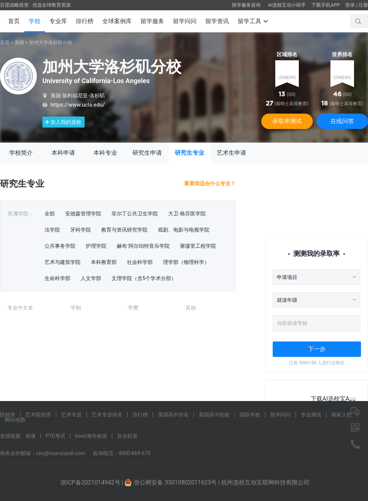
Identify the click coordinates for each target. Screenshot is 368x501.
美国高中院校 (214, 414)
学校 (34, 21)
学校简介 (21, 152)
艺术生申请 (231, 152)
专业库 (58, 21)
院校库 (7, 414)
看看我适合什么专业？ (210, 183)
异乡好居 (127, 436)
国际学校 (250, 414)
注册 (363, 5)
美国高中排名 (173, 414)
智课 (30, 436)
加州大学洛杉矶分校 (50, 42)
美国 (19, 42)
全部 (50, 213)
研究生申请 (147, 152)
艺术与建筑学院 (63, 262)
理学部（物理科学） (186, 262)
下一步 (317, 349)
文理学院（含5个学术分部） (144, 278)
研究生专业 (189, 152)
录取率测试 (287, 121)
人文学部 (91, 278)
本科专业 (105, 152)
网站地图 (15, 419)
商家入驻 (341, 414)
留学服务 (152, 21)
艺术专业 (71, 414)
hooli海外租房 (91, 436)
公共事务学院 (60, 246)
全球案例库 (117, 21)
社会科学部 (140, 262)
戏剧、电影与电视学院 (183, 230)
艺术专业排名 (107, 414)
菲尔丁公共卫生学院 (135, 213)
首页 (14, 21)
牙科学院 (80, 230)
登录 (350, 5)
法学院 (52, 230)
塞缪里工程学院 (198, 246)
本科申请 (63, 152)
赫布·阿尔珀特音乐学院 (143, 246)
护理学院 (96, 246)
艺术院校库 (38, 414)
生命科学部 (57, 278)
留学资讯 (217, 21)
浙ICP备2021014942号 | (92, 482)
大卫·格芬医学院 (187, 213)
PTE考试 (55, 436)
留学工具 (253, 21)
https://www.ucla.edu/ (77, 104)
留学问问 (185, 21)
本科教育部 (104, 262)
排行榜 (84, 21)
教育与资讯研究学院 (124, 230)
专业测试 (311, 414)
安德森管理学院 (83, 213)
